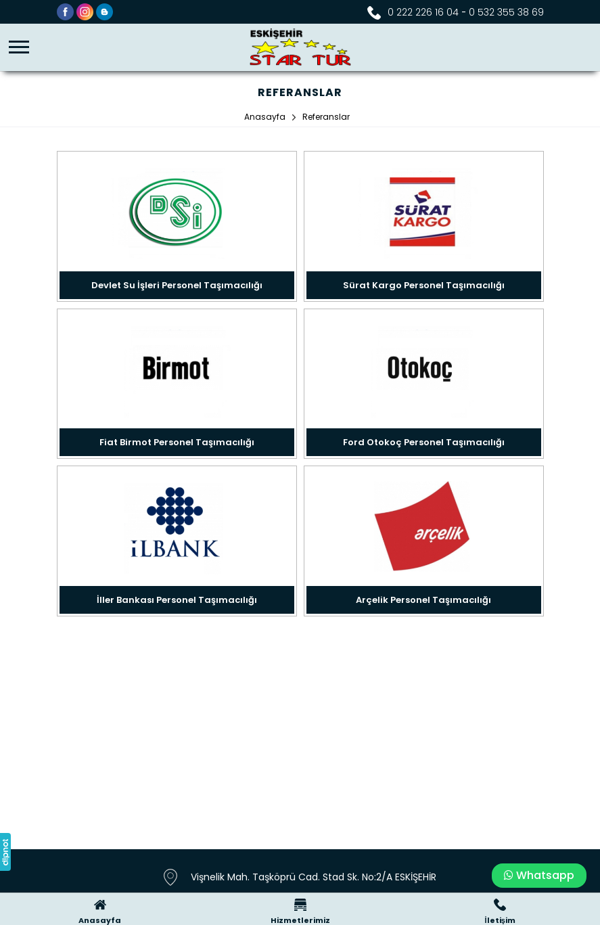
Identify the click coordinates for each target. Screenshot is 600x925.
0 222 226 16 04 (423, 12)
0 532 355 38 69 (506, 12)
